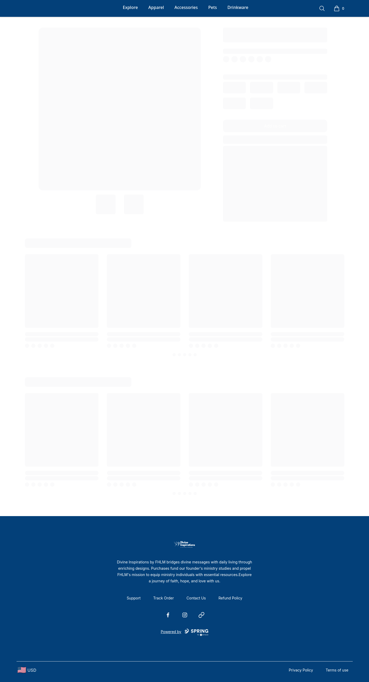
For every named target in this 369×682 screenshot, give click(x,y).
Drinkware (237, 7)
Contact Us (196, 598)
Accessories (186, 7)
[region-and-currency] (27, 670)
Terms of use (337, 670)
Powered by (184, 632)
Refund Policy (230, 598)
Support (134, 598)
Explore (130, 7)
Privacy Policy (301, 670)
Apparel (156, 7)
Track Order (163, 598)
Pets (212, 7)
